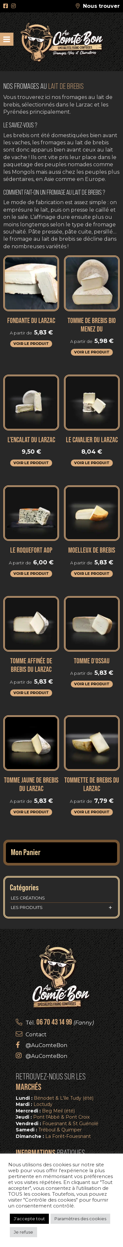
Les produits (61, 908)
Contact (36, 1034)
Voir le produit (31, 343)
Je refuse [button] (23, 1232)
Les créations (28, 897)
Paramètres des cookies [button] (80, 1218)
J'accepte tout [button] (29, 1218)
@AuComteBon (46, 1045)
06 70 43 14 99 (54, 1021)
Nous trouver (101, 6)
